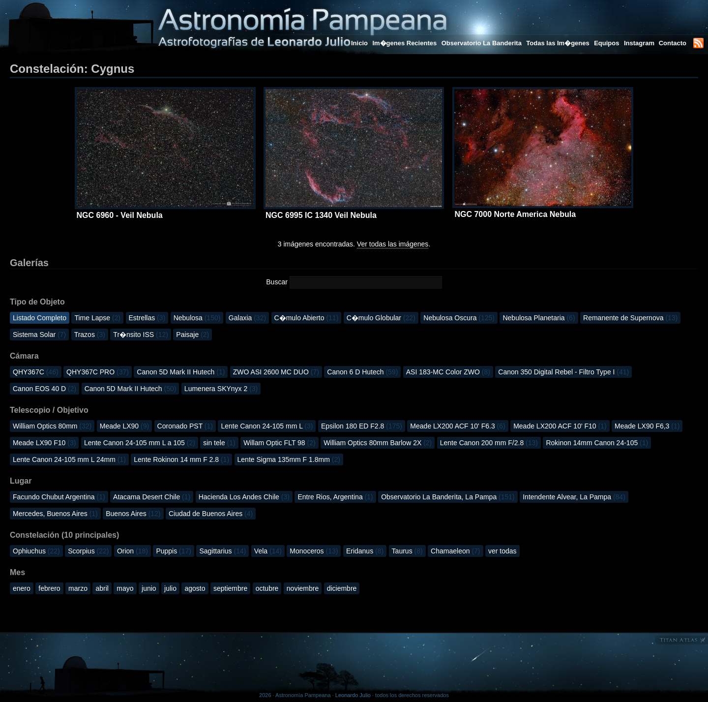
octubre (267, 588)
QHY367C (36, 372)
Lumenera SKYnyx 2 (221, 389)
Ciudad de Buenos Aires (211, 514)
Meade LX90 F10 (44, 443)
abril (101, 588)
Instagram (640, 43)
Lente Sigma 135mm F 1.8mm (288, 459)
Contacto (672, 43)
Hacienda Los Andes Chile (244, 497)
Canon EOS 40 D (44, 389)
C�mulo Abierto (306, 318)
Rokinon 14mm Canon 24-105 (597, 443)
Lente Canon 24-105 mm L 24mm (69, 459)
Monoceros (314, 551)
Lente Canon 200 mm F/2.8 (489, 443)
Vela (268, 551)
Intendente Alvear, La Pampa (574, 497)
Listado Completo (39, 318)
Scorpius (88, 551)
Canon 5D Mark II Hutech (181, 372)
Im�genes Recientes (404, 43)
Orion (132, 551)
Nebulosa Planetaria (538, 318)
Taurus (407, 551)
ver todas (502, 551)
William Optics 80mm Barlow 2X (378, 443)
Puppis (173, 551)
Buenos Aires (133, 514)
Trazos (89, 334)
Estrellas (147, 318)
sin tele (219, 443)
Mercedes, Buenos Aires (55, 514)
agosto (194, 588)
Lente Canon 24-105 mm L (267, 426)
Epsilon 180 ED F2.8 (361, 426)
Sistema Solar (39, 334)
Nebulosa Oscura (459, 318)
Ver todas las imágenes (393, 244)
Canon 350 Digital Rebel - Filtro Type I (563, 372)
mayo (125, 588)
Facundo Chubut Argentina (59, 497)
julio (170, 588)
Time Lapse (97, 318)
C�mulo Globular (381, 318)
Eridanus (365, 551)
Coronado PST (185, 426)
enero (21, 588)
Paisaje (192, 334)
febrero (49, 588)
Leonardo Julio (353, 695)
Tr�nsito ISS (140, 334)
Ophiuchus (36, 551)
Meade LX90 (124, 426)
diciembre (342, 588)
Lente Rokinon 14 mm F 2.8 (181, 459)
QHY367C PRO (97, 372)
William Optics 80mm (52, 426)
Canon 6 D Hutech (362, 372)
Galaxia (247, 318)
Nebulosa (197, 318)
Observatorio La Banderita (482, 43)
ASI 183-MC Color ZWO (448, 372)
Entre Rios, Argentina (335, 497)
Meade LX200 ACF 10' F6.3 (457, 426)
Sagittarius (222, 551)
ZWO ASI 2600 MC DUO (276, 372)
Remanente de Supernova (630, 318)
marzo (78, 588)
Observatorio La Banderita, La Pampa (448, 497)
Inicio (359, 43)
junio (149, 588)
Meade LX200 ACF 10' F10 (559, 426)
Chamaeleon (455, 551)
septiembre (230, 588)
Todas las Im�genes (557, 43)
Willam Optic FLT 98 (279, 443)
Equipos (606, 43)
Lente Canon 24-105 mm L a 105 (139, 443)
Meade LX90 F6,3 (647, 426)
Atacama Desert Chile (151, 497)
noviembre (303, 588)
